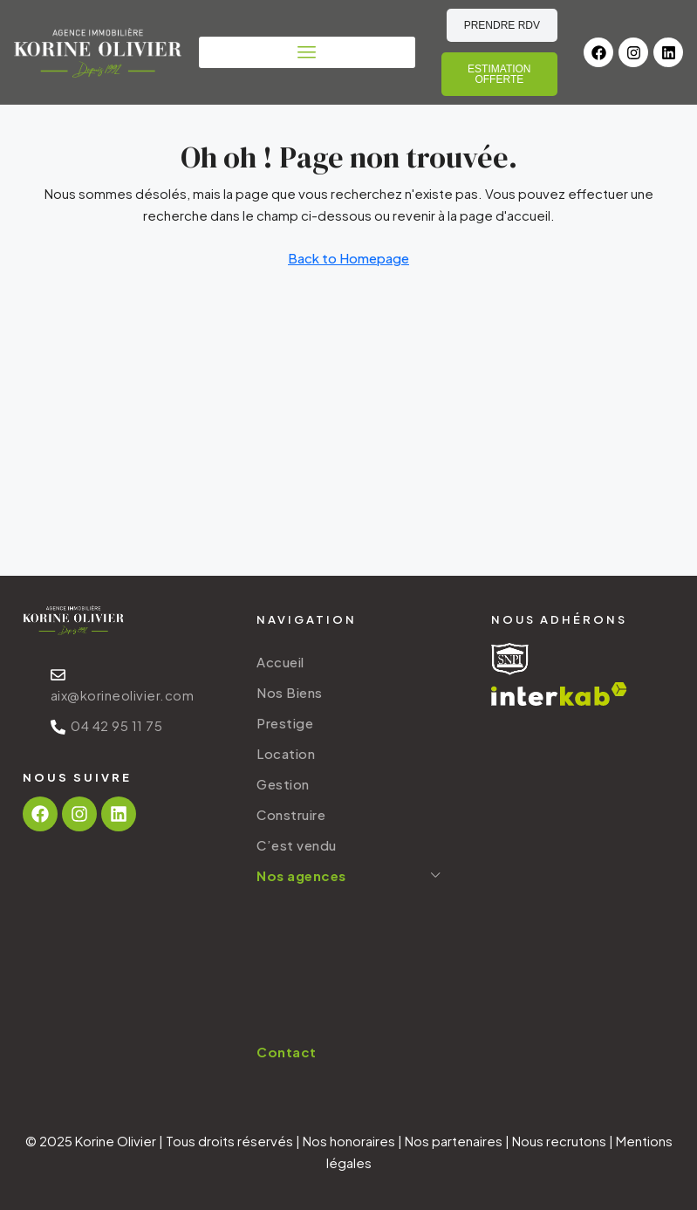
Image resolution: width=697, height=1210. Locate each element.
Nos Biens (289, 692)
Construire (290, 814)
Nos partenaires (453, 1140)
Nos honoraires (349, 1140)
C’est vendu (296, 845)
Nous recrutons (559, 1140)
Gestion (283, 784)
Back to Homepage (348, 258)
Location (285, 753)
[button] (307, 52)
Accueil (280, 661)
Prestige (284, 722)
